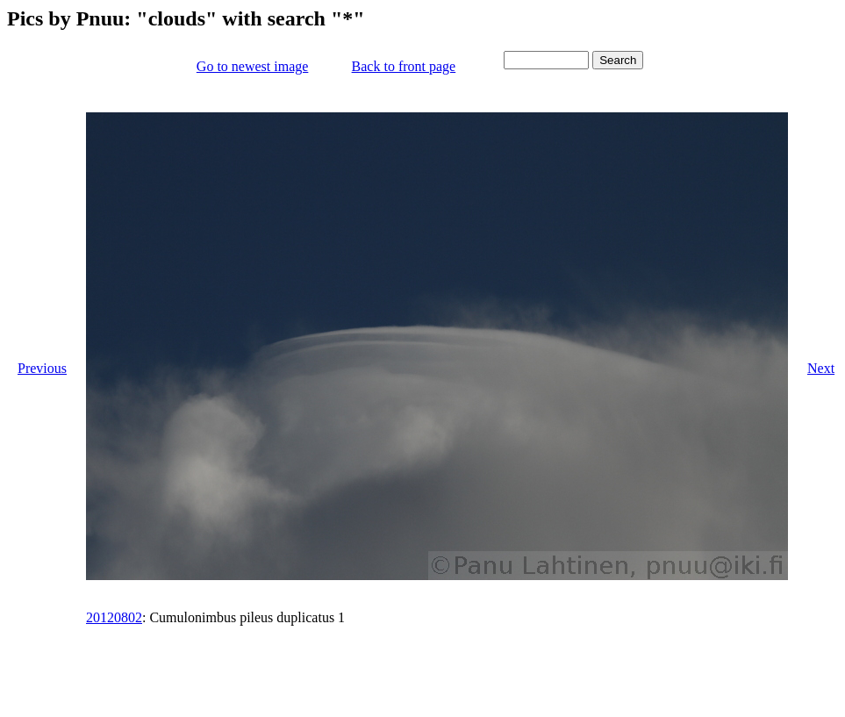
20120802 (114, 617)
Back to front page (404, 66)
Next (820, 368)
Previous (42, 368)
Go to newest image (253, 66)
